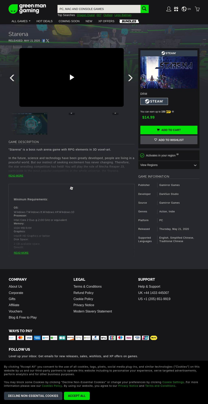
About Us (15, 286)
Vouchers (15, 311)
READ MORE (16, 175)
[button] (21, 21)
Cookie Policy (83, 299)
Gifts (12, 299)
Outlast (107, 15)
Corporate (16, 293)
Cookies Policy (52, 385)
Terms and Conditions (160, 385)
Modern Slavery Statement (93, 311)
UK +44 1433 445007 (153, 293)
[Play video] (71, 77)
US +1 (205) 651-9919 (154, 299)
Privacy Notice (84, 305)
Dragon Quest (86, 15)
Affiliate (14, 305)
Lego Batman (123, 15)
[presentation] (13, 78)
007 (99, 15)
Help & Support (149, 286)
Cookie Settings (173, 382)
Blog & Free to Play (23, 317)
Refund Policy (84, 293)
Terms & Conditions (88, 286)
